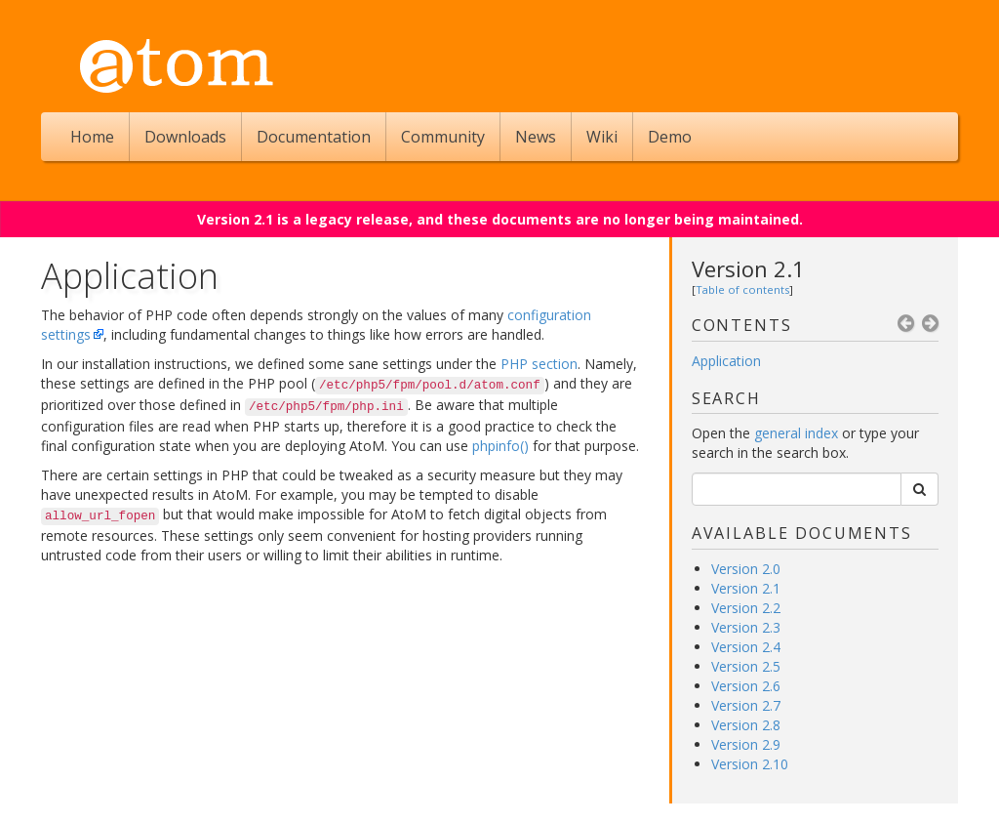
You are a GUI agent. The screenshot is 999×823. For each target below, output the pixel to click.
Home (92, 136)
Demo (670, 136)
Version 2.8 (745, 725)
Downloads (185, 136)
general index (796, 433)
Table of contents (742, 289)
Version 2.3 (745, 627)
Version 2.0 (745, 568)
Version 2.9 (745, 744)
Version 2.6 (745, 686)
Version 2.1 (748, 268)
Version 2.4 (745, 647)
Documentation (314, 136)
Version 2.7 (745, 705)
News (535, 136)
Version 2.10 (749, 764)
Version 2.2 (745, 607)
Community (443, 136)
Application (726, 360)
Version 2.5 (745, 666)
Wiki (602, 136)
